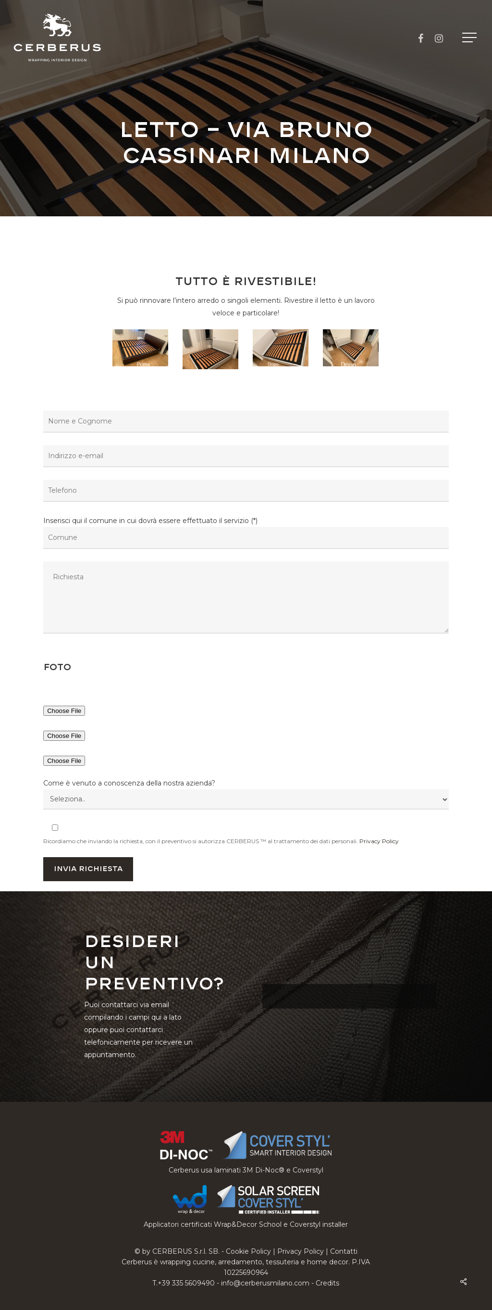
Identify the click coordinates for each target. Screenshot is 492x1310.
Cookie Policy (248, 1251)
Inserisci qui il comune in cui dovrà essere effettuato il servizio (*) (246, 576)
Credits (327, 1283)
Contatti (343, 1251)
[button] (470, 38)
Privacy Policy (379, 841)
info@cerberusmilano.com (265, 1283)
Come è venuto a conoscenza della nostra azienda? (129, 783)
